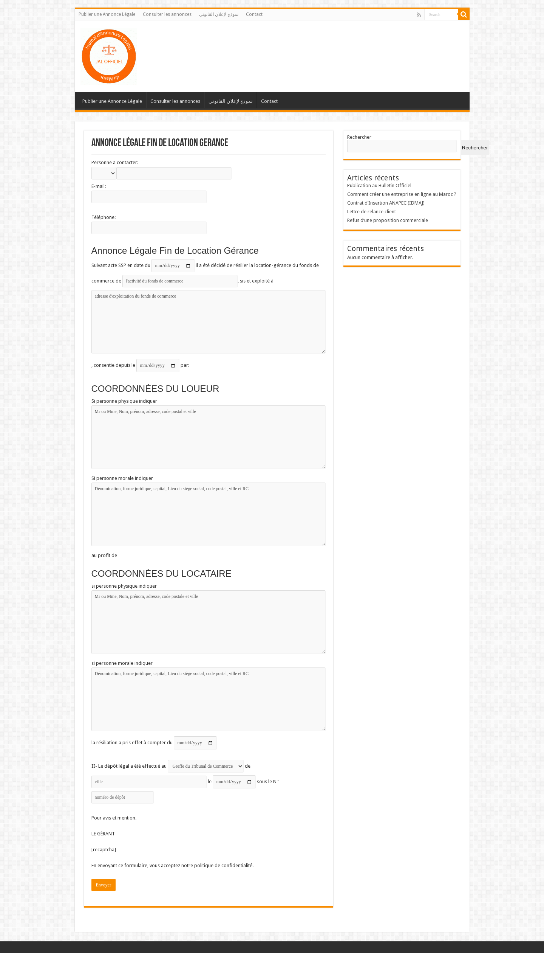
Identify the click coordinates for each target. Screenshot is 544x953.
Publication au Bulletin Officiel (379, 185)
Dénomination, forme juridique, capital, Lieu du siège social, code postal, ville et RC (208, 514)
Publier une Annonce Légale (107, 14)
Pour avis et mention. (113, 818)
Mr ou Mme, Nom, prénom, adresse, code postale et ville (208, 622)
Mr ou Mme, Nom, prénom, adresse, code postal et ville (208, 437)
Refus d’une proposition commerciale (387, 220)
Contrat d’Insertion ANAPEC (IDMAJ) (386, 203)
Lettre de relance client (371, 211)
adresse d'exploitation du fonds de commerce (208, 322)
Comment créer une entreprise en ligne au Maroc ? (401, 194)
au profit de (104, 555)
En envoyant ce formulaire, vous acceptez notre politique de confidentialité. (172, 865)
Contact (254, 14)
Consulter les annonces (167, 14)
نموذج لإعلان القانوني (218, 14)
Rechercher (359, 137)
